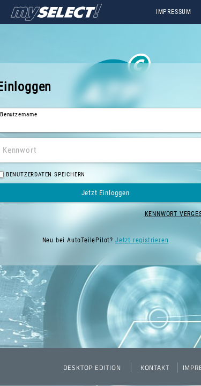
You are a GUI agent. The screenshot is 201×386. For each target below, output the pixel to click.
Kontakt (154, 367)
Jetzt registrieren (141, 240)
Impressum (173, 12)
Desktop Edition (92, 367)
